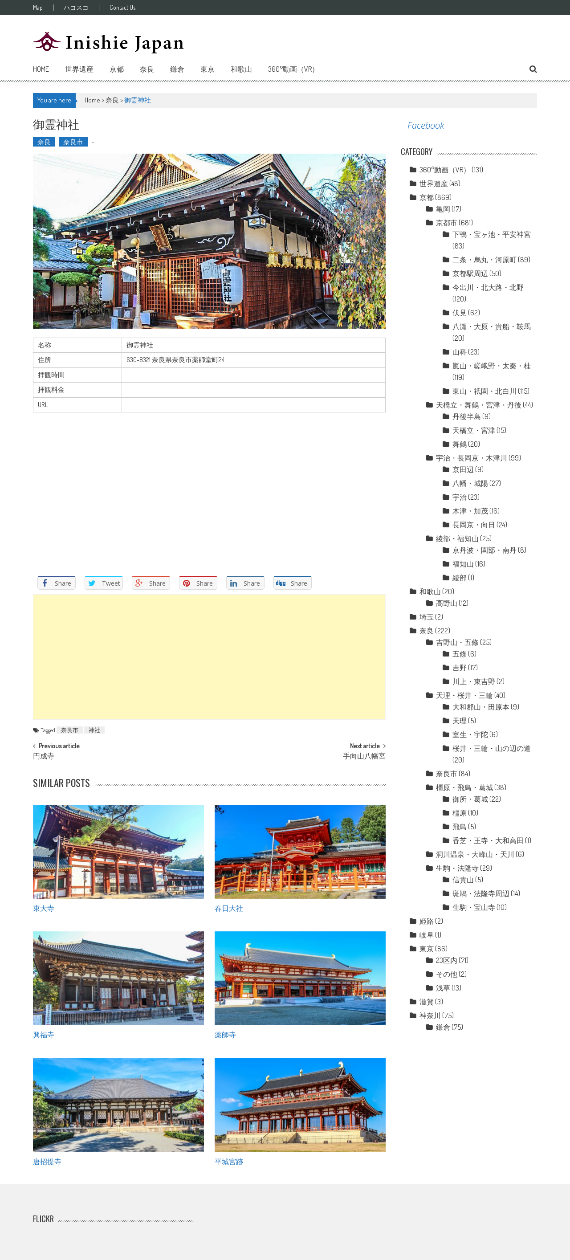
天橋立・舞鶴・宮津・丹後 (478, 404)
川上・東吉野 (473, 681)
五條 (459, 653)
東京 (207, 69)
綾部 (459, 577)
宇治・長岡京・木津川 (471, 457)
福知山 (463, 563)
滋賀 (426, 1001)
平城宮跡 (229, 1161)
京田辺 (463, 469)
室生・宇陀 (470, 734)
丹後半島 (466, 416)
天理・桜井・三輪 (464, 695)
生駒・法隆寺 (457, 868)
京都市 (446, 222)
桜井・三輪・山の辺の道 (491, 748)
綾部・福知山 (457, 538)
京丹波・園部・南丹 (484, 550)
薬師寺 (225, 1034)
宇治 (459, 497)
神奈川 (430, 1015)
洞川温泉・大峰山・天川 (475, 854)
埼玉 (426, 616)
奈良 (147, 69)
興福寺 (43, 1034)
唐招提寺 (47, 1161)
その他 (446, 974)
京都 (117, 69)
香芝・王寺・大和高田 (488, 840)
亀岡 (443, 208)
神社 (94, 730)
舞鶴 (459, 444)
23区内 (446, 960)
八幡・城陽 (470, 483)
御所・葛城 (470, 799)
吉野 (459, 667)
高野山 (446, 603)
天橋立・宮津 (473, 430)
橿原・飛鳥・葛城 (464, 787)
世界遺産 (79, 69)
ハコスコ (76, 7)
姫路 (426, 921)
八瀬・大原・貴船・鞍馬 (491, 326)
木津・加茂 (470, 510)
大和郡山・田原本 (480, 706)
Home (41, 69)
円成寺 (43, 756)
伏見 (459, 312)
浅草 (443, 987)
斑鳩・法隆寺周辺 (480, 893)
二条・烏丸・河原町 (484, 259)
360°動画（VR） (293, 69)
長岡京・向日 (473, 524)
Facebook (425, 125)
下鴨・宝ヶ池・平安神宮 (491, 234)
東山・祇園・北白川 (484, 391)
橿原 (459, 812)
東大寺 (43, 907)
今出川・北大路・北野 (488, 287)
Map (38, 7)
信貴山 (463, 879)
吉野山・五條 (457, 642)
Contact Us (122, 7)
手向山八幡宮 (364, 756)
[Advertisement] (209, 657)
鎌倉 (177, 69)
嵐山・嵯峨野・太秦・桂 (491, 365)
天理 (459, 720)
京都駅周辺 (470, 273)
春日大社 (229, 907)
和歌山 (241, 69)
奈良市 (73, 142)
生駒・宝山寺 (473, 907)
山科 (459, 351)
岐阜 (426, 934)
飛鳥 (459, 826)
